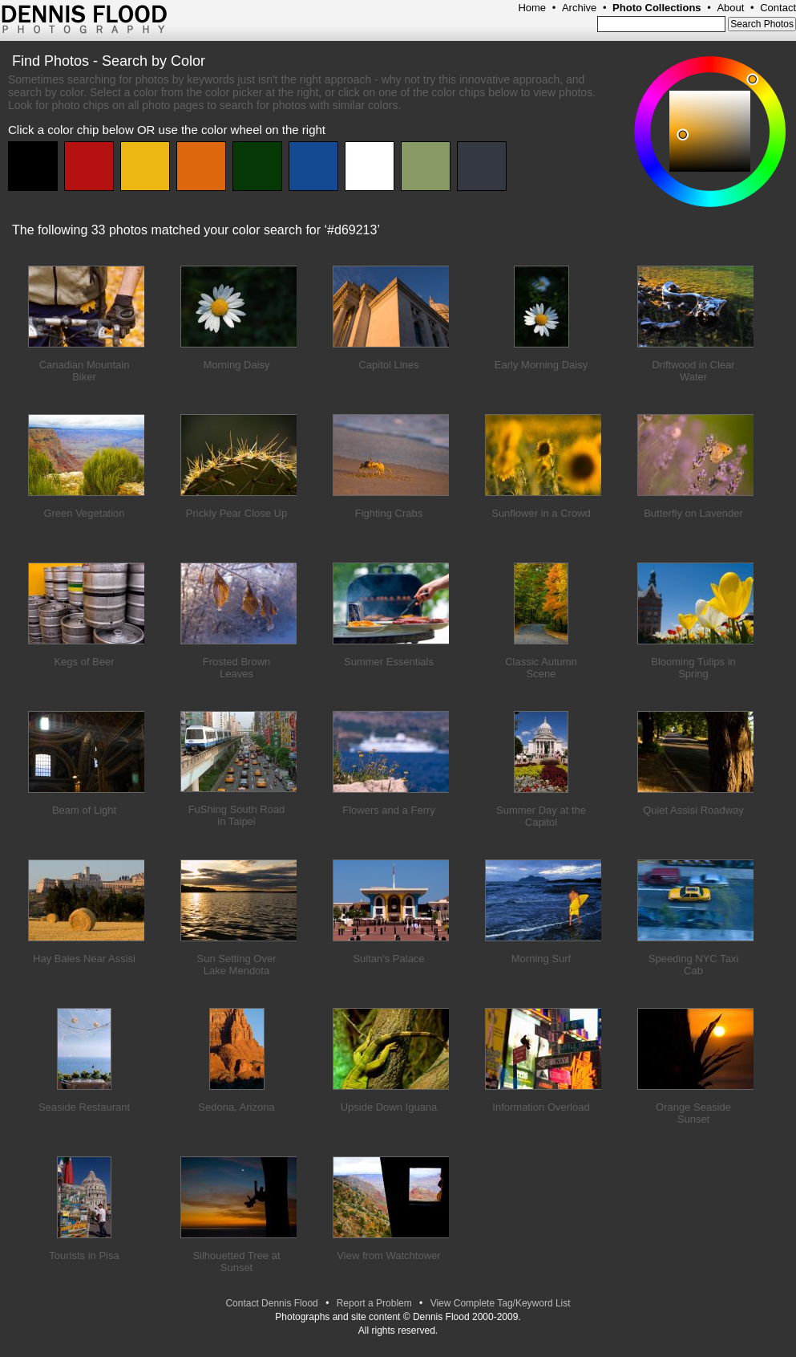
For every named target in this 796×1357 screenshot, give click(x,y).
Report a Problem (374, 1303)
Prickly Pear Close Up (236, 513)
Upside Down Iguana (389, 1107)
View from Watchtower (388, 1255)
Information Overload (540, 1107)
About (730, 8)
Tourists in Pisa (84, 1255)
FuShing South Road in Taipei (236, 815)
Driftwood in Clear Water (693, 371)
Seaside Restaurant (84, 1107)
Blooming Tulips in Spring (693, 668)
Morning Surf (541, 959)
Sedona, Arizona (236, 1107)
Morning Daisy (236, 365)
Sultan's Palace (388, 959)
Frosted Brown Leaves (237, 668)
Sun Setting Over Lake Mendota (237, 965)
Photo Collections (656, 8)
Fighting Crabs (389, 513)
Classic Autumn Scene (541, 668)
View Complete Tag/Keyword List (500, 1303)
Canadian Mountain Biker (84, 371)
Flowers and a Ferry (388, 810)
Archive (579, 8)
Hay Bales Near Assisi (84, 959)
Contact (778, 8)
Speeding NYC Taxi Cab (694, 965)
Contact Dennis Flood (271, 1303)
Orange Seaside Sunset (693, 1113)
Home (532, 8)
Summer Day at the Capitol (541, 816)
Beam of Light (84, 810)
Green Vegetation (83, 513)
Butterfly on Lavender (693, 513)
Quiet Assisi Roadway (693, 810)
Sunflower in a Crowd (541, 513)
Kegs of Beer (84, 662)
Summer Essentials (389, 662)
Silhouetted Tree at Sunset (236, 1261)
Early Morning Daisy (541, 365)
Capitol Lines (388, 365)
